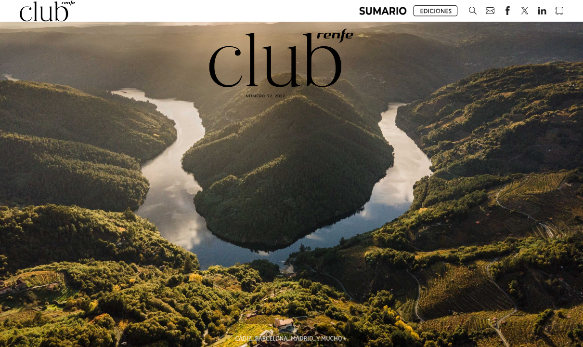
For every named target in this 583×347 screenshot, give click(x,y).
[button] (383, 11)
